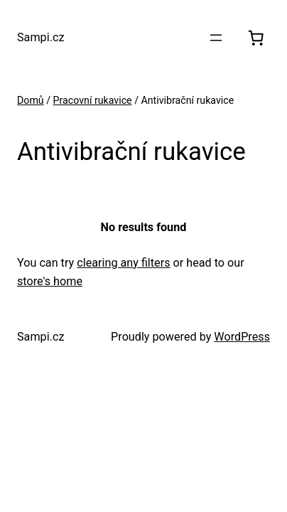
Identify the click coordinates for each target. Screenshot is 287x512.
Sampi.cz (40, 37)
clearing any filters (123, 263)
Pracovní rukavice (92, 100)
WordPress (242, 336)
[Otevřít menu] (215, 37)
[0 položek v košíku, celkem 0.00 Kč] (256, 38)
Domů (30, 100)
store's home (49, 281)
